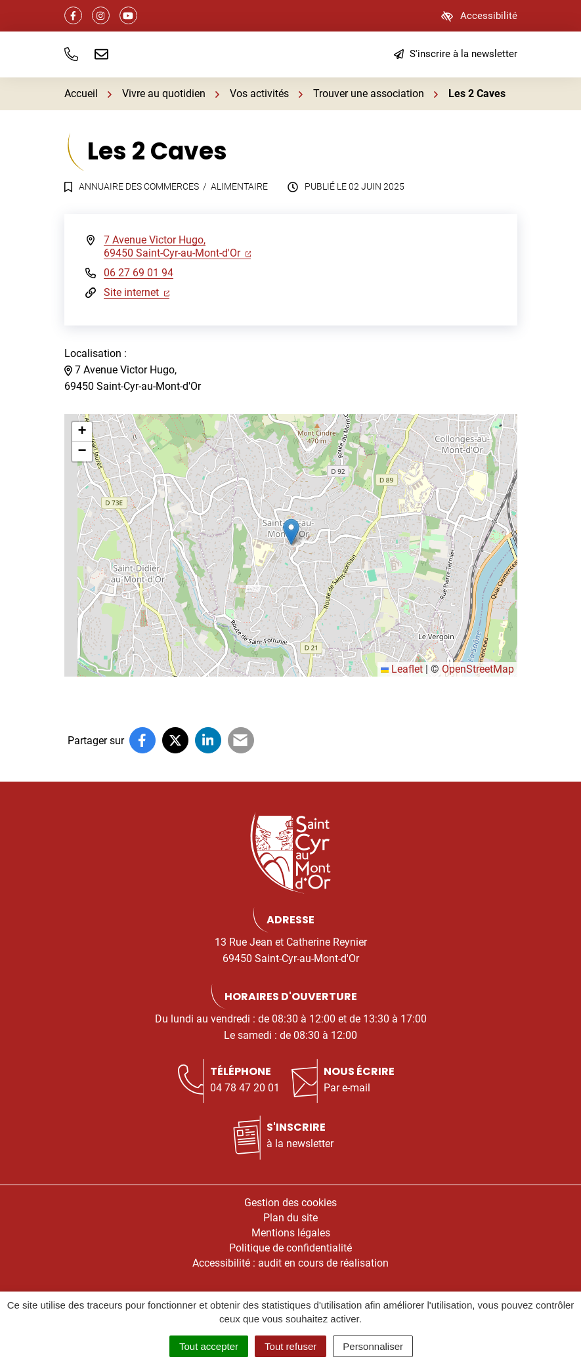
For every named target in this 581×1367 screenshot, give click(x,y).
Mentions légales (290, 1233)
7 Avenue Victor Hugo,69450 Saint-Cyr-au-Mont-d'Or (177, 246)
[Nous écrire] (101, 54)
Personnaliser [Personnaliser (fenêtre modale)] (373, 1346)
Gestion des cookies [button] (290, 1202)
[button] (71, 54)
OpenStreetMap (478, 669)
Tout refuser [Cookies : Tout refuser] (290, 1346)
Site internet (137, 292)
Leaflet (402, 669)
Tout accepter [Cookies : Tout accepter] (208, 1346)
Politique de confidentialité (290, 1248)
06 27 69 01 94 (138, 272)
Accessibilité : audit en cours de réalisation (290, 1263)
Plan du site (290, 1217)
